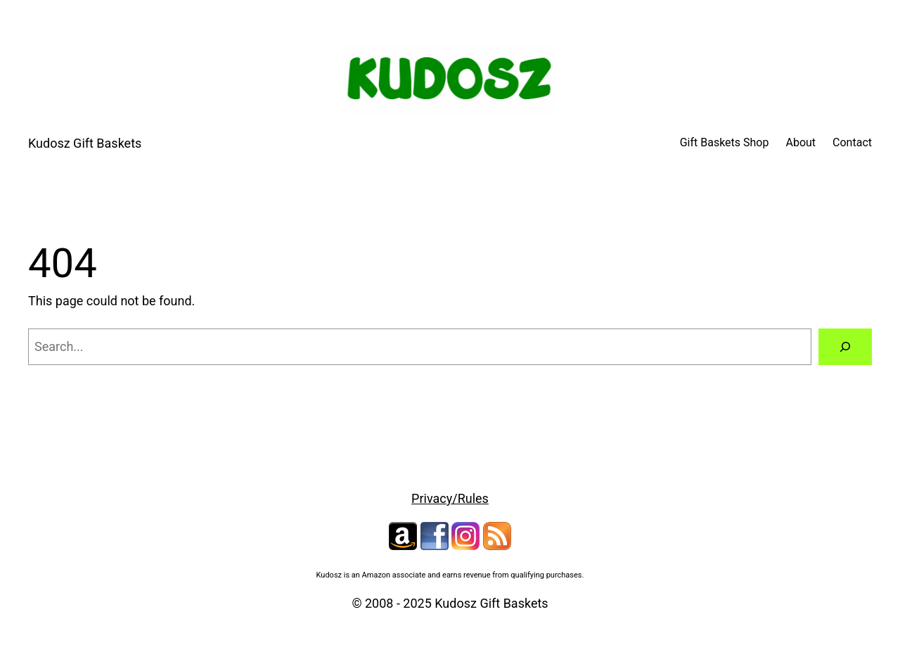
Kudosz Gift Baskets (84, 143)
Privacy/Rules (450, 498)
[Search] (845, 346)
